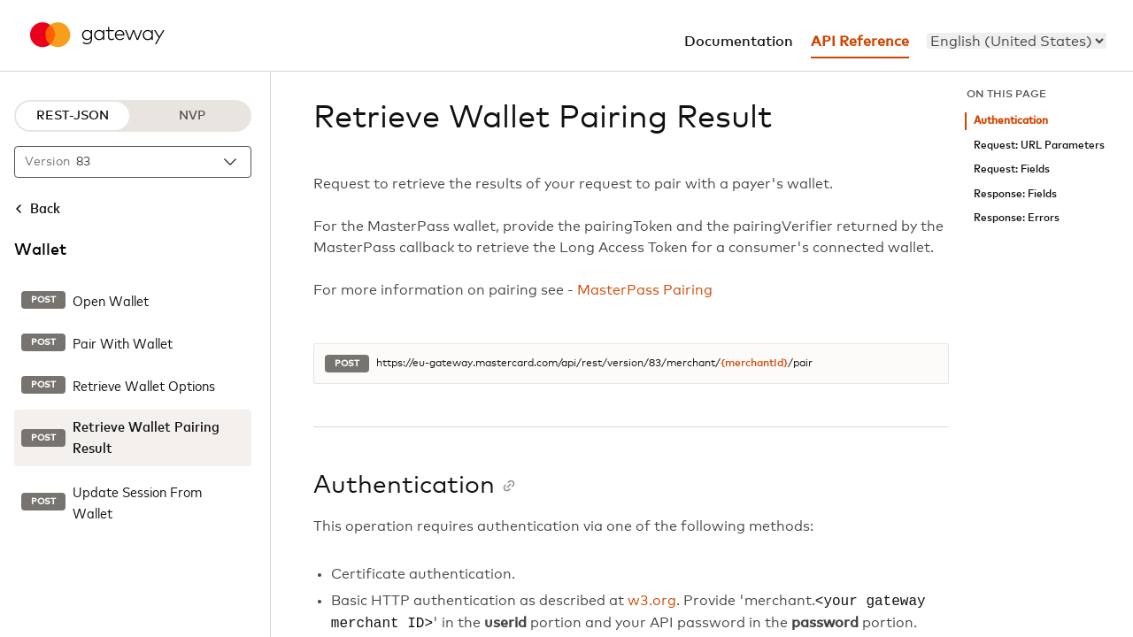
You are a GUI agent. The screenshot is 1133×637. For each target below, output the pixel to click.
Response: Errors (1017, 218)
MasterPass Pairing (645, 290)
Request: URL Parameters (1039, 145)
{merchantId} (754, 363)
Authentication (1011, 121)
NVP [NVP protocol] (192, 116)
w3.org (652, 602)
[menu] (1016, 41)
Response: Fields (1015, 194)
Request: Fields (1012, 169)
